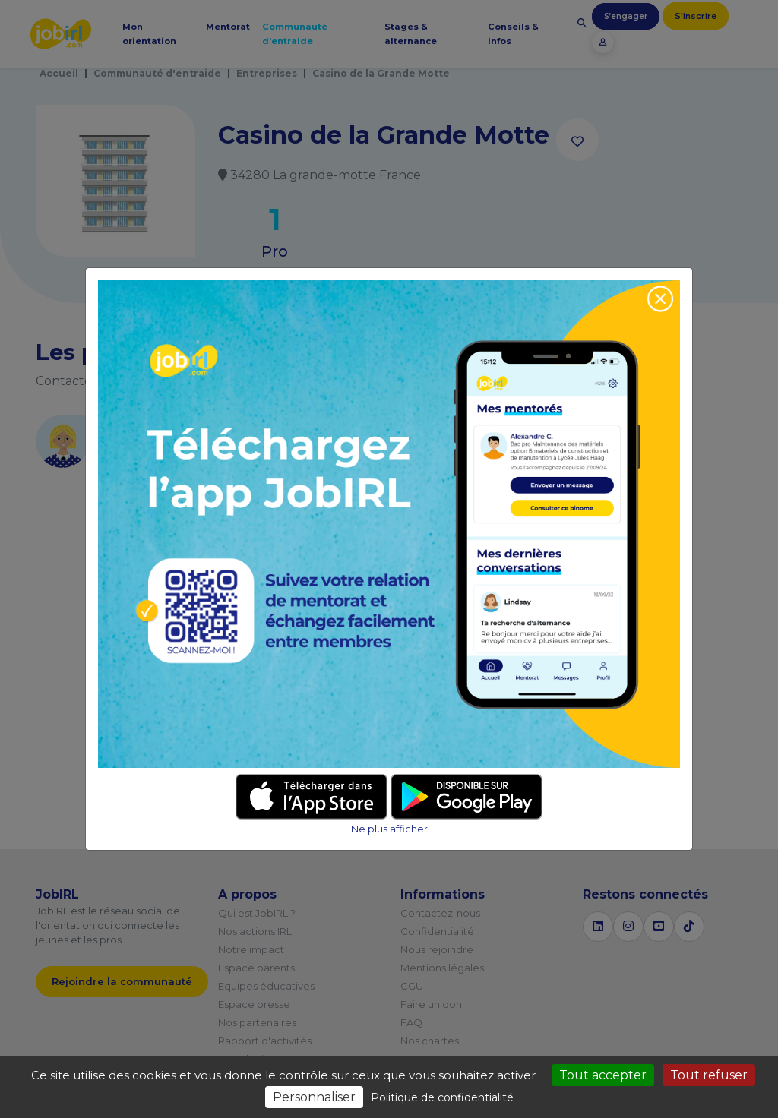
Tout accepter (603, 1075)
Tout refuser (709, 1075)
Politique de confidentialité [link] (442, 1097)
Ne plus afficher (389, 829)
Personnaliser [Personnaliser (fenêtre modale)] (314, 1097)
